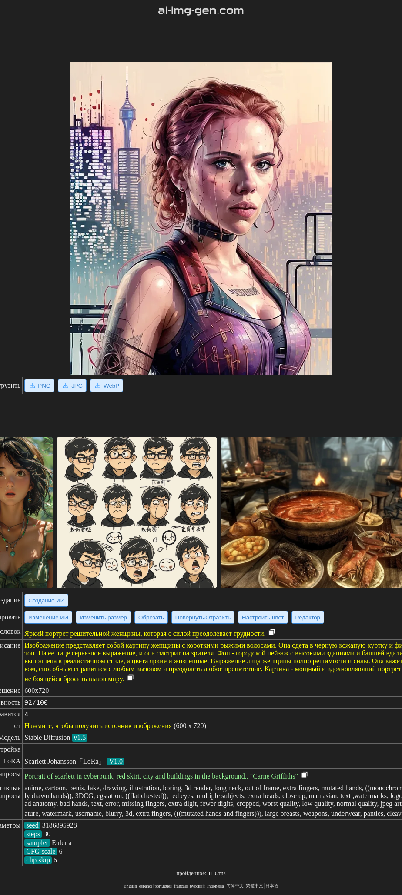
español (146, 886)
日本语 (271, 885)
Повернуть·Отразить (203, 617)
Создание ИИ (46, 600)
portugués (162, 886)
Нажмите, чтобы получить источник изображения (98, 725)
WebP (106, 385)
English (130, 886)
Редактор (307, 617)
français (181, 886)
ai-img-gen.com (201, 10)
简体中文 (235, 885)
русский (197, 886)
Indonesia (215, 886)
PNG (39, 385)
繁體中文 (254, 885)
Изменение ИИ (48, 617)
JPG (72, 385)
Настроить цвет (263, 617)
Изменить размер (103, 617)
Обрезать (151, 617)
